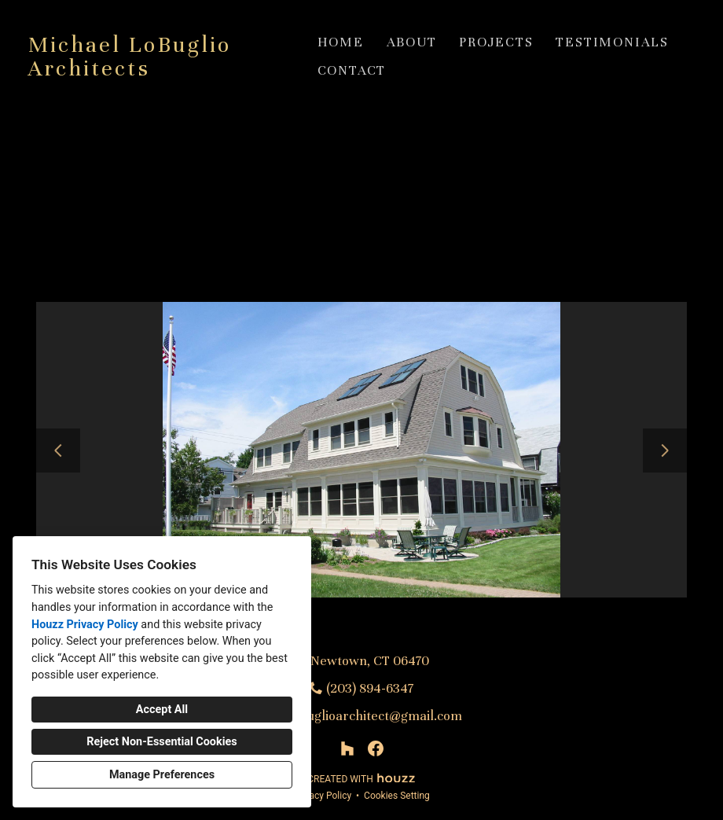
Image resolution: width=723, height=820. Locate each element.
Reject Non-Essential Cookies (161, 741)
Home (340, 42)
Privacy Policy (322, 795)
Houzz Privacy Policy (84, 624)
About (412, 42)
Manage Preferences (162, 774)
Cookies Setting (397, 795)
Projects (496, 42)
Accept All (162, 709)
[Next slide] (665, 450)
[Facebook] (375, 748)
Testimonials (612, 42)
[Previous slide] (58, 450)
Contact (352, 70)
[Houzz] (347, 748)
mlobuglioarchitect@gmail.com (369, 716)
